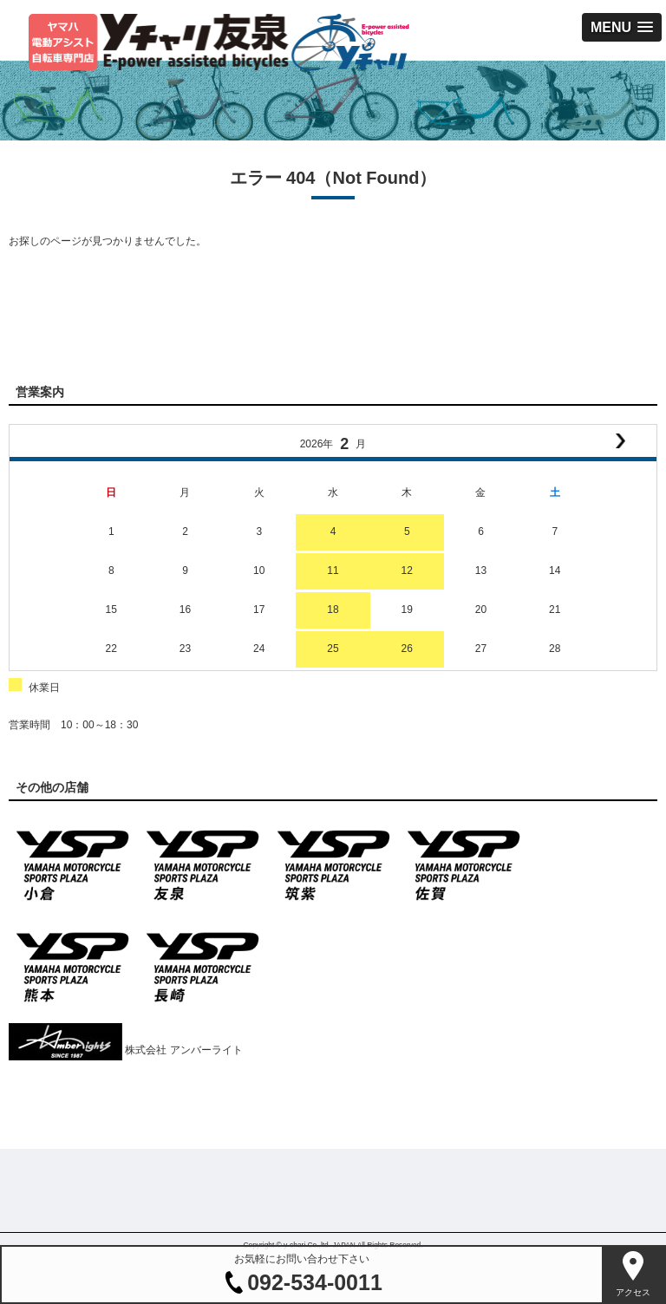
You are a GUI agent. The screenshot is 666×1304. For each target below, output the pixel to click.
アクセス (633, 1292)
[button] (622, 27)
